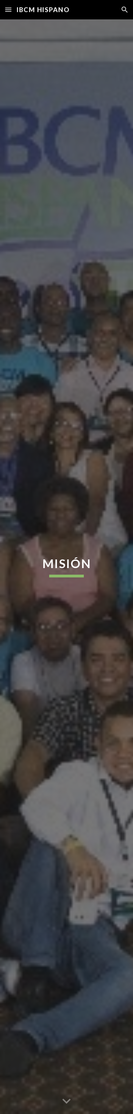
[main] (66, 566)
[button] (8, 9)
